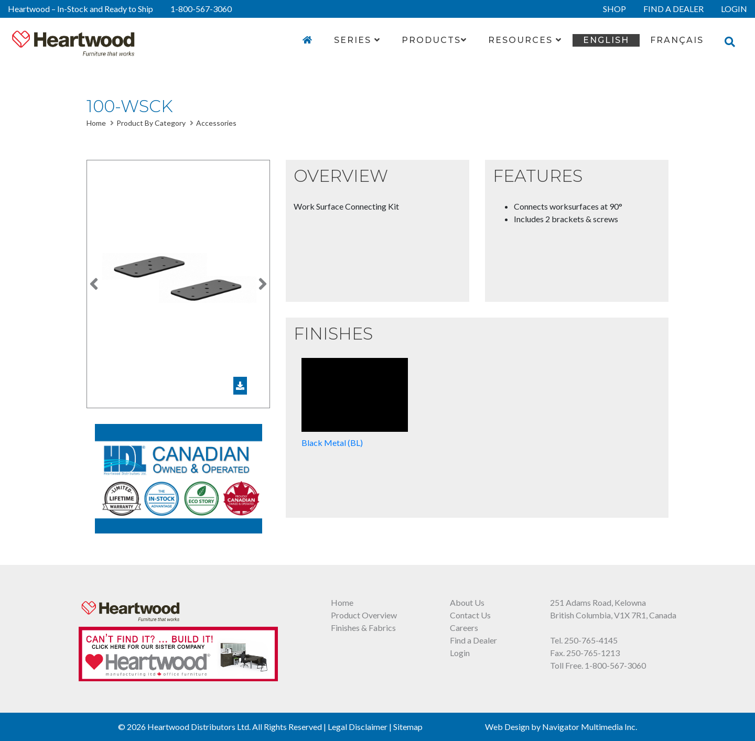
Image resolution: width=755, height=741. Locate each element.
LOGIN (734, 9)
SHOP (614, 9)
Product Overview (364, 615)
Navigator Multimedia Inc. (589, 727)
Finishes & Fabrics (363, 628)
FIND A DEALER (673, 9)
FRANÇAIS (677, 40)
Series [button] (357, 40)
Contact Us (470, 615)
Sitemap (408, 727)
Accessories (216, 122)
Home (96, 122)
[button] (94, 284)
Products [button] (434, 40)
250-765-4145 (591, 640)
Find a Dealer (473, 640)
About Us (467, 602)
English (606, 40)
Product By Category (151, 122)
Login (460, 653)
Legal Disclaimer (357, 727)
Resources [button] (525, 40)
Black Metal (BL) (354, 403)
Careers (464, 628)
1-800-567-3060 (201, 9)
